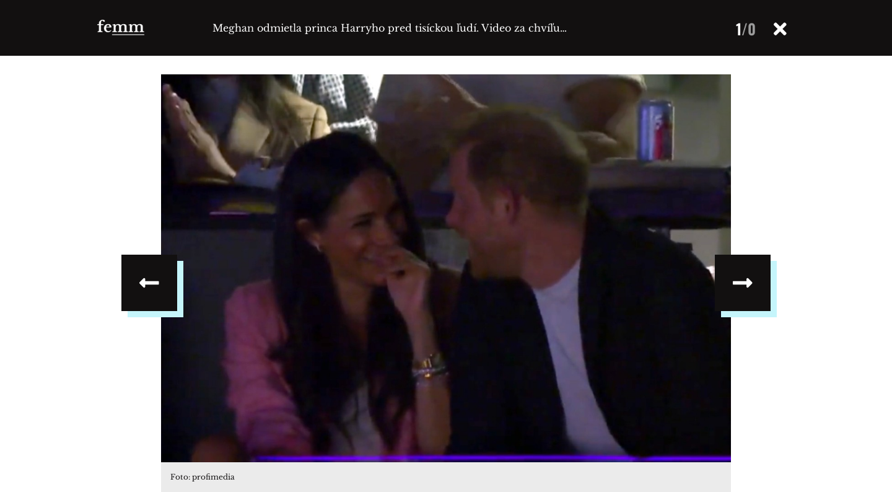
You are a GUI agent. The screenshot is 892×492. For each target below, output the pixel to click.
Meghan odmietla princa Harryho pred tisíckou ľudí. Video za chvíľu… (389, 28)
